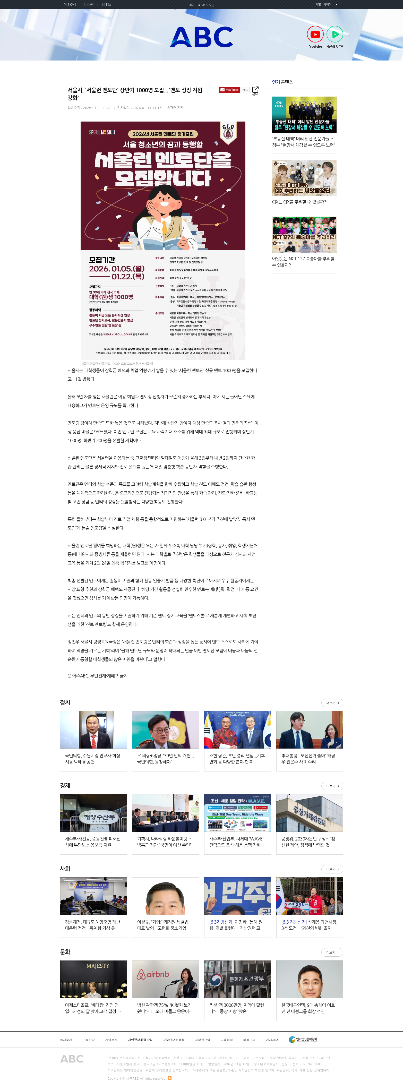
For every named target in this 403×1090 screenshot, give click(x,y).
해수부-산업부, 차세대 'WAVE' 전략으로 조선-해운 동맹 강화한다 (237, 842)
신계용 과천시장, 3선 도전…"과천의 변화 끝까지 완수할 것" (309, 925)
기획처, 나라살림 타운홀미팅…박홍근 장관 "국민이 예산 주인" (164, 842)
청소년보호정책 (174, 1040)
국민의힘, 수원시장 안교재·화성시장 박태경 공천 (92, 758)
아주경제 (70, 4)
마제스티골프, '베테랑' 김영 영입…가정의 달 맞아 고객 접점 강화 (93, 1009)
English (89, 4)
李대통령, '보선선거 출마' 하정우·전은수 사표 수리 (308, 758)
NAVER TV (335, 37)
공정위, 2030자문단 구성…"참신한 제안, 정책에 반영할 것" (308, 842)
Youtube (315, 37)
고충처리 (227, 1040)
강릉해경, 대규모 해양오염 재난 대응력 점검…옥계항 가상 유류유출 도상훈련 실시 (92, 925)
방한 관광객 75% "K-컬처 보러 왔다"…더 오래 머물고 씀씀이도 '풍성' (165, 1009)
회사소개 (66, 1040)
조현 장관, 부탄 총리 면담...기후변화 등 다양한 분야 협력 (237, 758)
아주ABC (202, 37)
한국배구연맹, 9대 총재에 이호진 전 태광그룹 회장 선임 (308, 1008)
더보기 (332, 703)
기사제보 (272, 1040)
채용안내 (249, 1040)
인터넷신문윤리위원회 (303, 1039)
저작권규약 (202, 1040)
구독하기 (234, 90)
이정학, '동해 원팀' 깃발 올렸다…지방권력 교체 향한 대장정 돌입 (236, 925)
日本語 (106, 4)
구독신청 (89, 1040)
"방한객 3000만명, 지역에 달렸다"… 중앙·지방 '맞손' (236, 1008)
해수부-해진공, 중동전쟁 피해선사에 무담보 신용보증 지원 (93, 842)
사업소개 (111, 1040)
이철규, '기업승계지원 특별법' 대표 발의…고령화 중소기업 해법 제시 (164, 925)
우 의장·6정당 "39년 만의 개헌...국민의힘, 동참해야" (165, 758)
